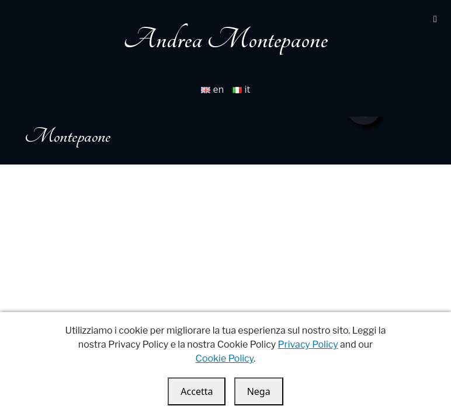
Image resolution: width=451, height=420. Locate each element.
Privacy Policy (308, 344)
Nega (258, 391)
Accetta (197, 391)
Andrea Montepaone (225, 39)
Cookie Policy (225, 358)
